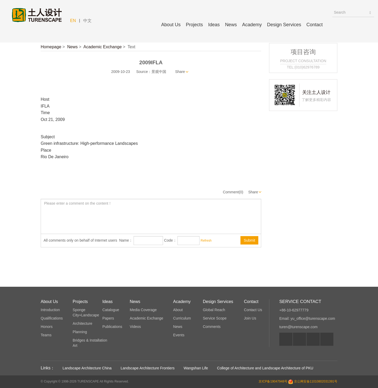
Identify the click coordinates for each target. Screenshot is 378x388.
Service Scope (215, 318)
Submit (249, 240)
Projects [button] (194, 24)
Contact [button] (314, 24)
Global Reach (214, 310)
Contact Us (253, 310)
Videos (135, 327)
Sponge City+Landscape (86, 312)
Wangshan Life (196, 368)
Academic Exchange (102, 47)
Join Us (250, 318)
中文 (87, 20)
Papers (108, 318)
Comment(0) (233, 192)
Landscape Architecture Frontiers (148, 368)
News (72, 47)
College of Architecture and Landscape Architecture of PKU (265, 368)
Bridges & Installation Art (90, 343)
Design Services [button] (284, 24)
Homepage (51, 47)
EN (73, 20)
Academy (252, 24)
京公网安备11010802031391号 (315, 381)
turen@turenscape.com (298, 327)
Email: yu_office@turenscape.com (307, 318)
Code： (170, 240)
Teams (46, 335)
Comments (212, 327)
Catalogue (110, 310)
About (178, 310)
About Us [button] (171, 24)
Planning (80, 332)
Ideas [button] (214, 24)
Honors (46, 327)
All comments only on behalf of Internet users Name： (88, 240)
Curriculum (182, 318)
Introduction (50, 310)
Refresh (206, 240)
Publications (112, 327)
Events (179, 335)
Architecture (82, 323)
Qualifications (52, 318)
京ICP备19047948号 (273, 381)
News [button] (231, 24)
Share (180, 72)
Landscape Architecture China (87, 368)
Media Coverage (143, 310)
